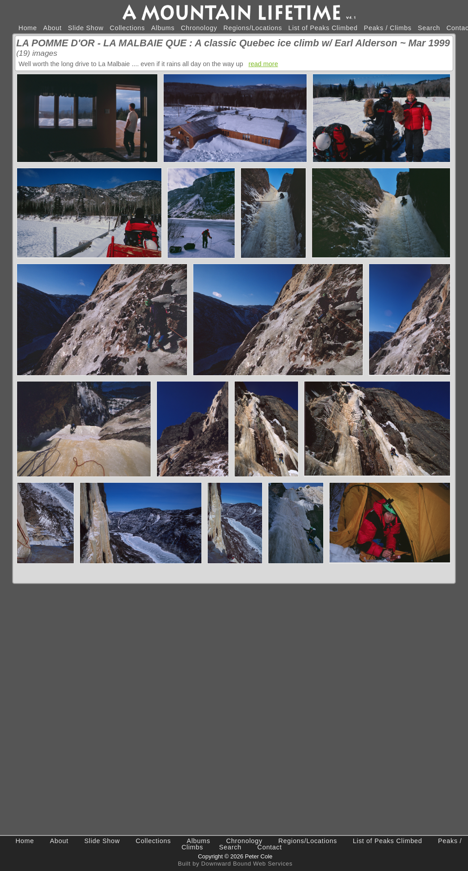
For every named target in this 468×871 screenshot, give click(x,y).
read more (263, 63)
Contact (269, 847)
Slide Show (85, 27)
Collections (127, 27)
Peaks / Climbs (387, 27)
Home (27, 27)
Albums (162, 27)
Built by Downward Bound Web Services (235, 863)
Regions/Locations (252, 27)
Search (429, 27)
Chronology (199, 27)
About (52, 27)
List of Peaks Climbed (322, 27)
